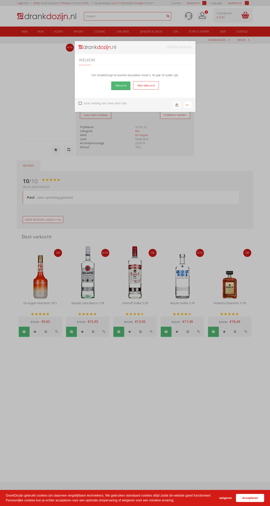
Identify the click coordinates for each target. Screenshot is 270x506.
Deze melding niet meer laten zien (105, 103)
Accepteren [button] (250, 498)
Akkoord (120, 85)
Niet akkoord (146, 85)
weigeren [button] (225, 498)
